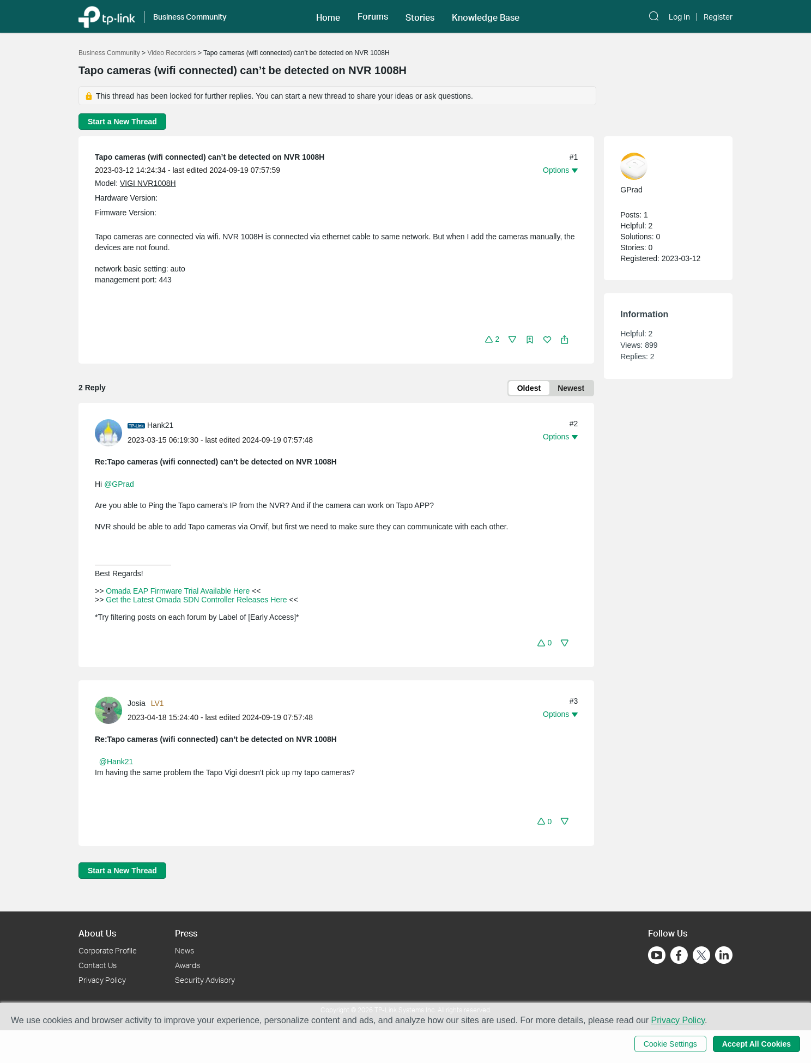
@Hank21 (116, 761)
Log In (679, 17)
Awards (187, 965)
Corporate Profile (107, 950)
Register (718, 17)
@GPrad (119, 484)
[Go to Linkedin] (724, 955)
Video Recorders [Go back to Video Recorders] (171, 53)
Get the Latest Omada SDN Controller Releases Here (196, 599)
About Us (97, 933)
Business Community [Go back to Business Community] (109, 53)
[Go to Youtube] (656, 955)
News (184, 950)
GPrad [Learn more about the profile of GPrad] (631, 189)
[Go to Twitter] (701, 956)
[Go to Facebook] (679, 955)
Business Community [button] (190, 16)
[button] (328, 16)
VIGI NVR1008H (148, 183)
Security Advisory (205, 980)
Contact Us (97, 965)
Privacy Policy (102, 980)
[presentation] (108, 432)
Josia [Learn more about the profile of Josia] (137, 703)
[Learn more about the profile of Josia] (111, 709)
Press (186, 933)
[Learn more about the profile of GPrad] (662, 166)
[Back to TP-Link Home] (106, 16)
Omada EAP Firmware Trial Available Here (178, 591)
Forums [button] (373, 16)
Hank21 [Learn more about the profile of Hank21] (160, 425)
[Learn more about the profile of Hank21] (111, 432)
